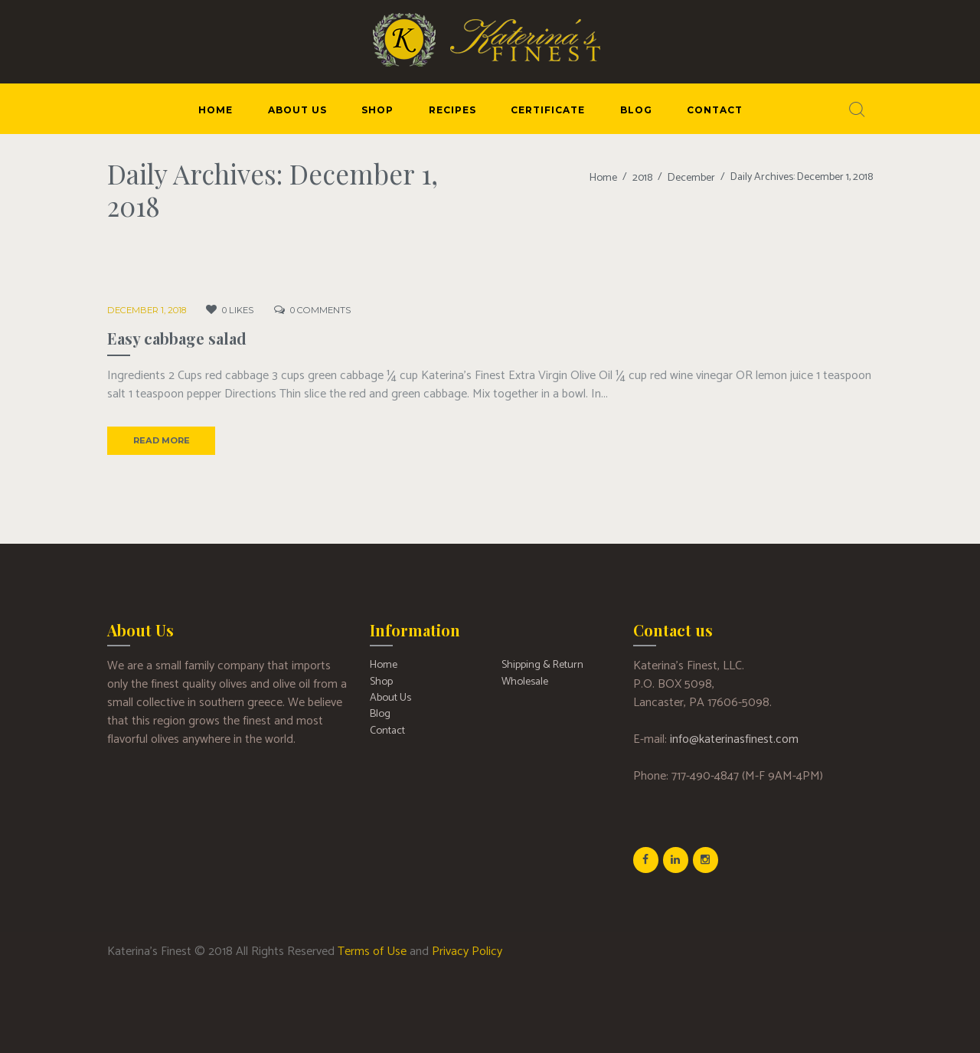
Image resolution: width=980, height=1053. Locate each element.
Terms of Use (372, 950)
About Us (390, 696)
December (691, 177)
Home (604, 177)
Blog (379, 712)
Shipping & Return (542, 664)
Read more (160, 440)
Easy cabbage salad (177, 338)
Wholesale (524, 680)
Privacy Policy (467, 950)
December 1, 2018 (144, 310)
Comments (310, 310)
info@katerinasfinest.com (734, 738)
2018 (643, 177)
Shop (381, 680)
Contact (387, 728)
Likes (232, 310)
